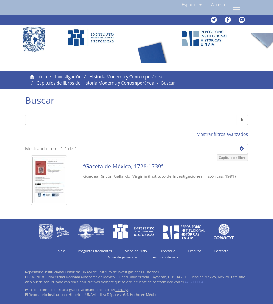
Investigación (68, 77)
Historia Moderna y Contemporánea (125, 77)
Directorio (167, 251)
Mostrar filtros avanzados (222, 134)
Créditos (194, 251)
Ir (242, 120)
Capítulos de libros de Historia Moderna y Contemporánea (95, 83)
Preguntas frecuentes (95, 251)
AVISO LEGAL (194, 282)
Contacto (221, 251)
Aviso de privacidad (123, 257)
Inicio (41, 77)
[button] (191, 4)
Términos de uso (164, 257)
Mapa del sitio (135, 251)
